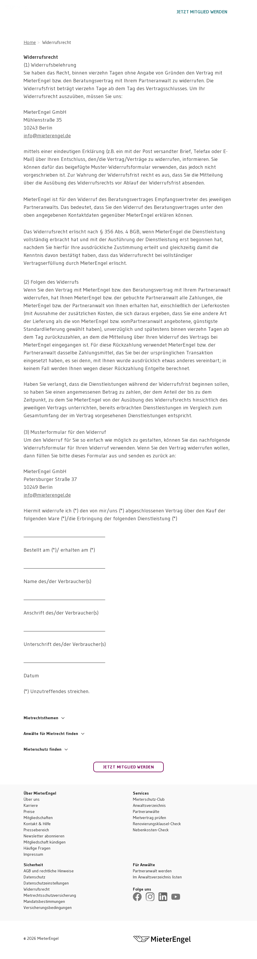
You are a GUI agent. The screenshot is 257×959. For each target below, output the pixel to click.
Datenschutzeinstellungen (46, 883)
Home (30, 42)
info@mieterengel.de (47, 135)
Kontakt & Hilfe (37, 823)
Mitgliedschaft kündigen (45, 842)
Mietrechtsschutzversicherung (50, 895)
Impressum (33, 854)
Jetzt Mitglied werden (202, 12)
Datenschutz (34, 877)
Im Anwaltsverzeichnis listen (157, 877)
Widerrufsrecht (37, 889)
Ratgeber (117, 12)
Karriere (31, 805)
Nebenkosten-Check (151, 829)
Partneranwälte (146, 811)
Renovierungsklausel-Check (157, 823)
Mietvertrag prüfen (149, 817)
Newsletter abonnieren (44, 836)
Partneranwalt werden (152, 870)
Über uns (32, 799)
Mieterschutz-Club (149, 799)
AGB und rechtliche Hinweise (49, 870)
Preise (29, 811)
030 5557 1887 (152, 12)
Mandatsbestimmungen (44, 901)
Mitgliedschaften (38, 817)
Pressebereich (36, 829)
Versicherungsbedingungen (48, 907)
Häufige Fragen (37, 848)
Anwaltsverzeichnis (149, 805)
